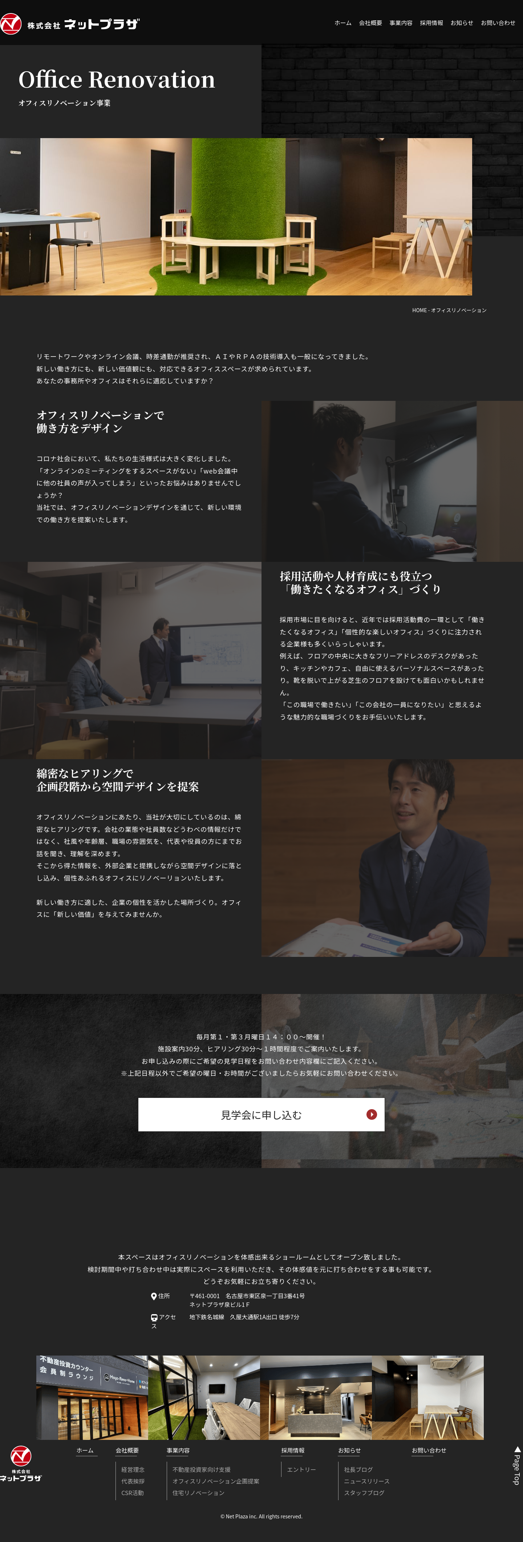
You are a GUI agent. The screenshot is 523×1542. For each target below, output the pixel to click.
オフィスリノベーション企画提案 (216, 1481)
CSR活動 (132, 1492)
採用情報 (431, 22)
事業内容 (401, 22)
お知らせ (462, 22)
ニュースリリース (367, 1481)
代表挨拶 (133, 1481)
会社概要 (370, 22)
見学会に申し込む (299, 1114)
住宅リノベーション (199, 1492)
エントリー (301, 1469)
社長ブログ (358, 1469)
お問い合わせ (498, 22)
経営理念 (133, 1469)
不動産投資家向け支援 (202, 1469)
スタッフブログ (364, 1492)
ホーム (343, 22)
